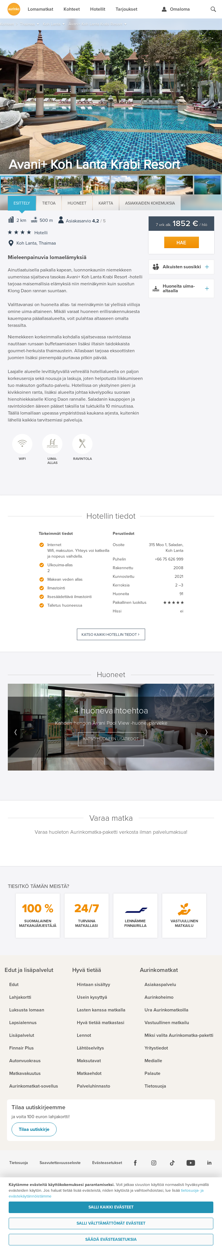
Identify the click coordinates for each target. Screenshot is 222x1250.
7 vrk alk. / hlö (181, 224)
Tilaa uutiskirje (34, 1129)
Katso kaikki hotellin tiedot (109, 634)
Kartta (106, 203)
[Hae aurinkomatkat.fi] (213, 9)
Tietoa (49, 203)
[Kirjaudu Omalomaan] (175, 9)
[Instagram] (154, 1163)
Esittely (22, 203)
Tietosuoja (18, 1163)
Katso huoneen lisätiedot (111, 738)
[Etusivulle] (14, 9)
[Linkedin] (209, 1163)
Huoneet (77, 203)
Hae (181, 242)
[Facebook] (135, 1163)
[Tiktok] (172, 1163)
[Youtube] (191, 1163)
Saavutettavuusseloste (60, 1163)
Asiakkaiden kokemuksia (150, 203)
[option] (111, 102)
